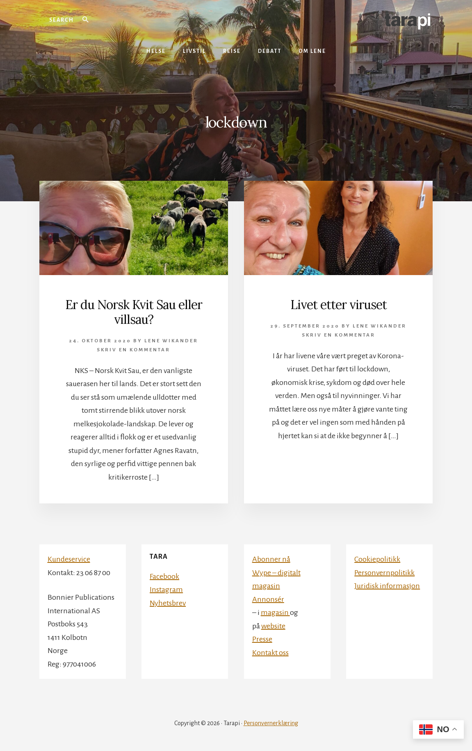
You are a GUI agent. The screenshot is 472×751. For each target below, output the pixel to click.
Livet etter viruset (338, 304)
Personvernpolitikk (384, 573)
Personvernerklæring (271, 723)
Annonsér (268, 599)
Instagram (166, 589)
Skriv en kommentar (133, 350)
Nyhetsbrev (168, 603)
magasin (275, 612)
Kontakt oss (270, 653)
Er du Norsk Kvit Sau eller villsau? (133, 312)
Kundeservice (69, 559)
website (273, 626)
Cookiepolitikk (377, 559)
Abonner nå (271, 559)
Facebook (164, 576)
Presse (262, 639)
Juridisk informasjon (387, 586)
